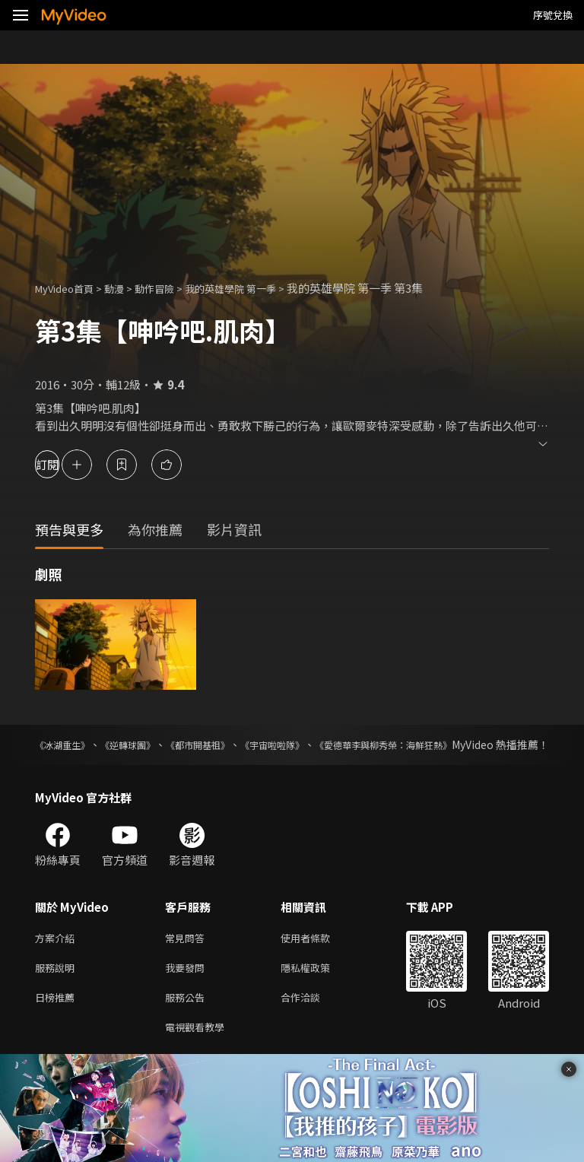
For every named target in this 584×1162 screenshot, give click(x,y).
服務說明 (58, 987)
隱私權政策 (318, 987)
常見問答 (188, 955)
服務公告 (188, 1019)
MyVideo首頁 (69, 288)
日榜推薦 (58, 1019)
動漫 (126, 288)
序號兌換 (553, 15)
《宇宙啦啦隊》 (333, 744)
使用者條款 (318, 955)
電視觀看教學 (199, 1051)
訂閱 (65, 464)
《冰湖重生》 (67, 744)
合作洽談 (312, 1019)
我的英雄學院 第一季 (257, 288)
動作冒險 (171, 288)
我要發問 (188, 987)
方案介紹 (58, 955)
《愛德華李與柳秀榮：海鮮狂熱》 (469, 744)
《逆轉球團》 (150, 744)
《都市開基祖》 (239, 744)
